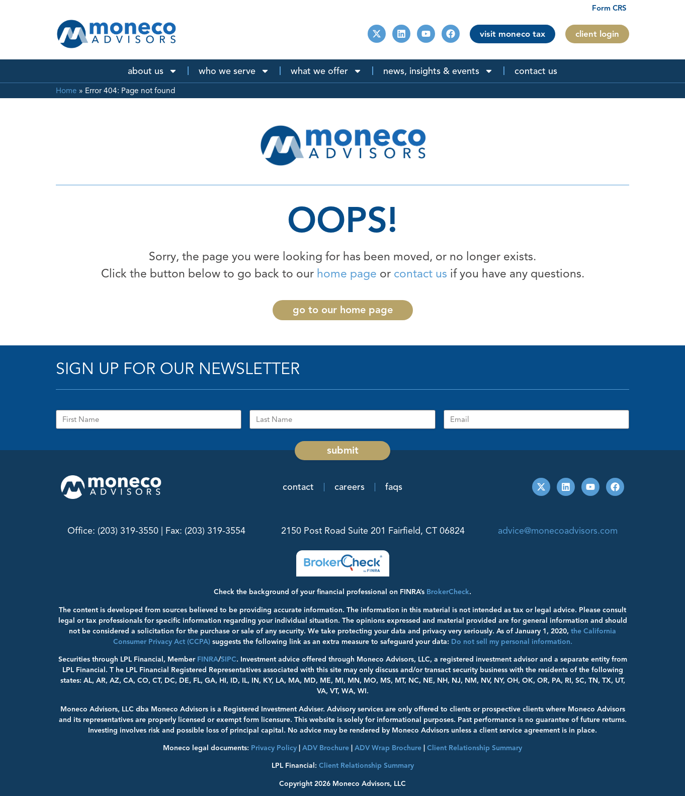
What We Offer (326, 71)
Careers (349, 486)
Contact (298, 486)
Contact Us (536, 71)
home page (347, 273)
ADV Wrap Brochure (388, 748)
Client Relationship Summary (366, 765)
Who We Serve (234, 71)
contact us (420, 273)
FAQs (393, 486)
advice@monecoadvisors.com (558, 530)
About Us (153, 71)
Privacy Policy (274, 748)
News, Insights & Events (438, 71)
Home (66, 90)
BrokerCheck (447, 592)
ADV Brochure (325, 748)
